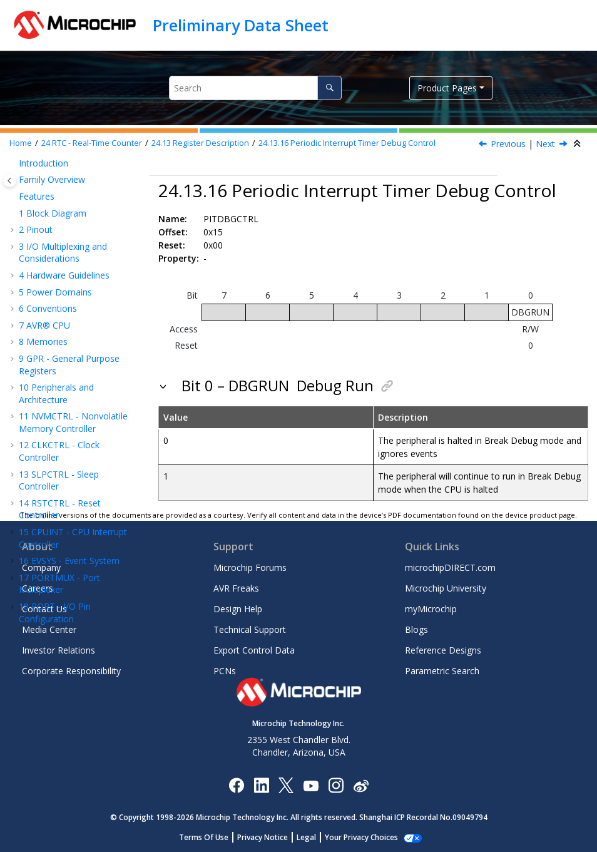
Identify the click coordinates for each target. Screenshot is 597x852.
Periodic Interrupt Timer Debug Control (347, 143)
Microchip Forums (250, 567)
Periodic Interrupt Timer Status (81, 218)
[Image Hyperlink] (311, 784)
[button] (31, 167)
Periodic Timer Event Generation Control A (87, 352)
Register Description (200, 143)
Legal (306, 837)
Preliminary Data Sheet (241, 25)
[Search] (329, 88)
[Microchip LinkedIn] (261, 784)
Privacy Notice (262, 837)
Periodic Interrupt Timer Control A (87, 189)
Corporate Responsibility (71, 671)
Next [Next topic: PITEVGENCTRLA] (545, 144)
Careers (37, 588)
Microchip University (445, 588)
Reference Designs (443, 650)
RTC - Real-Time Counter (91, 143)
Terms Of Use (203, 837)
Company (41, 567)
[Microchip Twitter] (285, 784)
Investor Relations (58, 650)
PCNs (224, 671)
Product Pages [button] (447, 88)
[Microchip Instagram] (336, 784)
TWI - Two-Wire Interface (76, 464)
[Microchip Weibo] (361, 784)
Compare (73, 167)
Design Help (237, 609)
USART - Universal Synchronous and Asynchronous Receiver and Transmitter (75, 399)
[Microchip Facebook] (236, 784)
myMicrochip (431, 609)
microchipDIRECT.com (450, 567)
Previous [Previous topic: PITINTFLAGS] (508, 144)
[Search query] (255, 88)
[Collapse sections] (578, 144)
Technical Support (249, 629)
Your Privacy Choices (361, 837)
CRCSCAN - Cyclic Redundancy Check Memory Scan (75, 493)
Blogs (416, 629)
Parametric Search (442, 671)
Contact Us (44, 609)
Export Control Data (254, 650)
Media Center (49, 629)
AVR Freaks (236, 588)
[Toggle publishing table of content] (9, 180)
